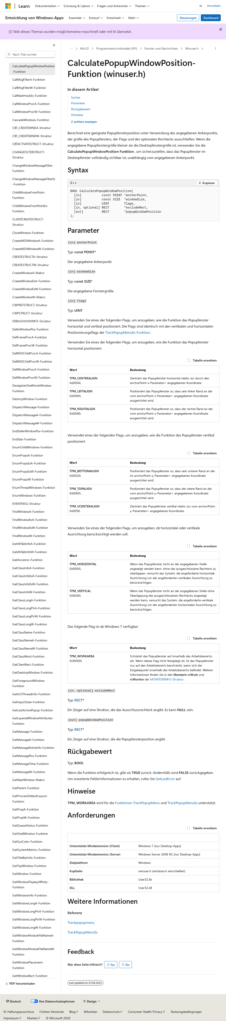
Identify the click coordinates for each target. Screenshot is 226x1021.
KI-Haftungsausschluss (19, 1012)
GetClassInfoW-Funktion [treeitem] (28, 592)
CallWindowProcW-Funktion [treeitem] (31, 112)
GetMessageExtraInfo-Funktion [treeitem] (33, 747)
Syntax (75, 97)
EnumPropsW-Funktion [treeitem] (28, 479)
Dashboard (210, 18)
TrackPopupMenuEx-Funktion (127, 332)
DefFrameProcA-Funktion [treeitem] (29, 337)
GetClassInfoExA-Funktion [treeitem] (29, 576)
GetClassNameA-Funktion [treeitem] (29, 640)
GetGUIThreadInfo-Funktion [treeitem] (31, 694)
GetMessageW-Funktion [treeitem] (28, 772)
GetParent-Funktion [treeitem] (25, 788)
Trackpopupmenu (81, 922)
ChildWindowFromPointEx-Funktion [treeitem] (30, 208)
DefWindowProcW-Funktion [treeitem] (31, 377)
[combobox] (30, 54)
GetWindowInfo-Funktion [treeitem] (29, 895)
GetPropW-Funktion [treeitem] (26, 817)
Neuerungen (188, 18)
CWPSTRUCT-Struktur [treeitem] (27, 313)
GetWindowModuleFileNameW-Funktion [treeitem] (33, 951)
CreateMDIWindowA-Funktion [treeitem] (32, 240)
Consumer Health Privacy (145, 1012)
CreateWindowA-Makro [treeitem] (28, 273)
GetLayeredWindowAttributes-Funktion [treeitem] (33, 721)
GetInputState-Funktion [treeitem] (28, 702)
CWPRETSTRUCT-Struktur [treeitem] (29, 305)
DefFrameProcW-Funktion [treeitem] (30, 345)
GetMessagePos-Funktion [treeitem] (29, 756)
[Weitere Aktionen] (215, 48)
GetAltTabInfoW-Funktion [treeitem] (29, 552)
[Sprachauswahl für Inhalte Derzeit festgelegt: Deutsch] (14, 1001)
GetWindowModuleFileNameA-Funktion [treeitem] (33, 938)
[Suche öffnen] (200, 6)
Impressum (11, 1018)
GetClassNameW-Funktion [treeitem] (30, 648)
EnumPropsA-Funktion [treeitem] (27, 455)
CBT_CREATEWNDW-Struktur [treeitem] (32, 136)
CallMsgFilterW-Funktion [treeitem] (29, 88)
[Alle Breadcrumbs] (71, 48)
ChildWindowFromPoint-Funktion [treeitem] (28, 195)
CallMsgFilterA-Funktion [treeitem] (28, 79)
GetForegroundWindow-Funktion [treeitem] (28, 683)
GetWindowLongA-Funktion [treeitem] (31, 903)
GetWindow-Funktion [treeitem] (26, 874)
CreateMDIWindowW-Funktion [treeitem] (33, 249)
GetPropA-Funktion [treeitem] (25, 809)
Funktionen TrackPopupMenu (137, 802)
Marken (32, 1018)
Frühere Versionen (52, 1012)
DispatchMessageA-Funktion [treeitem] (31, 415)
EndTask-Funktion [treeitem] (24, 439)
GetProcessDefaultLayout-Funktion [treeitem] (30, 798)
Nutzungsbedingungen (186, 1012)
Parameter (78, 103)
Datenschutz (111, 1012)
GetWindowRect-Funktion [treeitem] (29, 976)
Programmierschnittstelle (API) (116, 48)
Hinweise (77, 115)
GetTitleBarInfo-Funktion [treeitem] (29, 857)
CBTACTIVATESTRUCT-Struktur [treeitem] (33, 144)
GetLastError (165, 778)
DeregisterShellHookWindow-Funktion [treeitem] (32, 388)
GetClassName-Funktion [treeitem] (28, 632)
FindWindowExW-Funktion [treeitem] (30, 527)
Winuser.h (192, 48)
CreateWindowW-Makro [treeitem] (28, 297)
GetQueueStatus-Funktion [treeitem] (30, 825)
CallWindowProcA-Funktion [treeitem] (31, 104)
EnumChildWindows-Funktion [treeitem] (32, 447)
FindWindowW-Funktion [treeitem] (28, 536)
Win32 (84, 48)
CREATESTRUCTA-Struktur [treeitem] (30, 257)
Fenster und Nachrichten (161, 48)
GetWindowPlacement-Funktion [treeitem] (28, 965)
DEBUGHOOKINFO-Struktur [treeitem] (31, 321)
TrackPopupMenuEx (183, 802)
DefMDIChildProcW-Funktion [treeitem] (32, 361)
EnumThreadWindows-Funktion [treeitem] (33, 487)
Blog (72, 1012)
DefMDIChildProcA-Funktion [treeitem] (31, 353)
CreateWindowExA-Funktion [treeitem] (31, 281)
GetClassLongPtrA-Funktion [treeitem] (31, 608)
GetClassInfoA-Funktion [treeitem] (28, 568)
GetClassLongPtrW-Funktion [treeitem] (31, 616)
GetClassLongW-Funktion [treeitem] (29, 624)
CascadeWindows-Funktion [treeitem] (30, 120)
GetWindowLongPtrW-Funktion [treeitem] (33, 919)
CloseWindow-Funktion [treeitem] (28, 233)
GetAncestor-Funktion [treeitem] (27, 560)
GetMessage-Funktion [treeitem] (27, 731)
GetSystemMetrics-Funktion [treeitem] (31, 850)
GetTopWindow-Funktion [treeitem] (29, 866)
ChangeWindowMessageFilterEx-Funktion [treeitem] (33, 181)
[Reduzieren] (54, 45)
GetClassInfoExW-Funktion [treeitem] (30, 584)
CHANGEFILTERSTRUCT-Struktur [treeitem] (28, 155)
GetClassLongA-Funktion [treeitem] (29, 600)
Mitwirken (90, 1012)
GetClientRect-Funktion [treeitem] (28, 664)
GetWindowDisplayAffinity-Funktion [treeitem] (30, 884)
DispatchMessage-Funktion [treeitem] (30, 407)
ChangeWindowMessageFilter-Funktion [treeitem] (33, 168)
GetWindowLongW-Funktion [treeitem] (31, 927)
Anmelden (214, 6)
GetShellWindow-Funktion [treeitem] (30, 833)
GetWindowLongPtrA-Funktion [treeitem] (33, 911)
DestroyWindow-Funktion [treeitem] (29, 399)
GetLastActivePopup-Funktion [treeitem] (32, 710)
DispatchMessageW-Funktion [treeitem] (32, 423)
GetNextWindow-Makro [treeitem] (28, 780)
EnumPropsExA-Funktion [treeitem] (29, 463)
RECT (78, 700)
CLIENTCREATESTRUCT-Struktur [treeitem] (28, 222)
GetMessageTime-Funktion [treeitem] (30, 764)
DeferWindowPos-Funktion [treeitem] (30, 329)
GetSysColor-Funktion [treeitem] (27, 841)
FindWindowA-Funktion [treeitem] (28, 511)
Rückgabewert (80, 109)
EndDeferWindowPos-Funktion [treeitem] (33, 431)
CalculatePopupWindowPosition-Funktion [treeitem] (33, 69)
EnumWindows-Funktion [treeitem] (29, 495)
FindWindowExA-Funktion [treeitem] (29, 520)
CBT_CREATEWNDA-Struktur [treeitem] (31, 128)
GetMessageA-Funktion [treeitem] (28, 740)
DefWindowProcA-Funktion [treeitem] (30, 369)
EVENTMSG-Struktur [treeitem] (26, 503)
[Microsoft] (8, 6)
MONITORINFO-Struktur (167, 679)
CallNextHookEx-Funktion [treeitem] (29, 95)
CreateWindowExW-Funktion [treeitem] (31, 289)
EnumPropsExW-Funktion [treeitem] (29, 471)
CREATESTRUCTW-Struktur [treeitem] (30, 265)
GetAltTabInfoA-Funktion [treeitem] (29, 544)
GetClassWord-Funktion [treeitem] (28, 656)
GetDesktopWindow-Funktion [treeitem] (32, 672)
